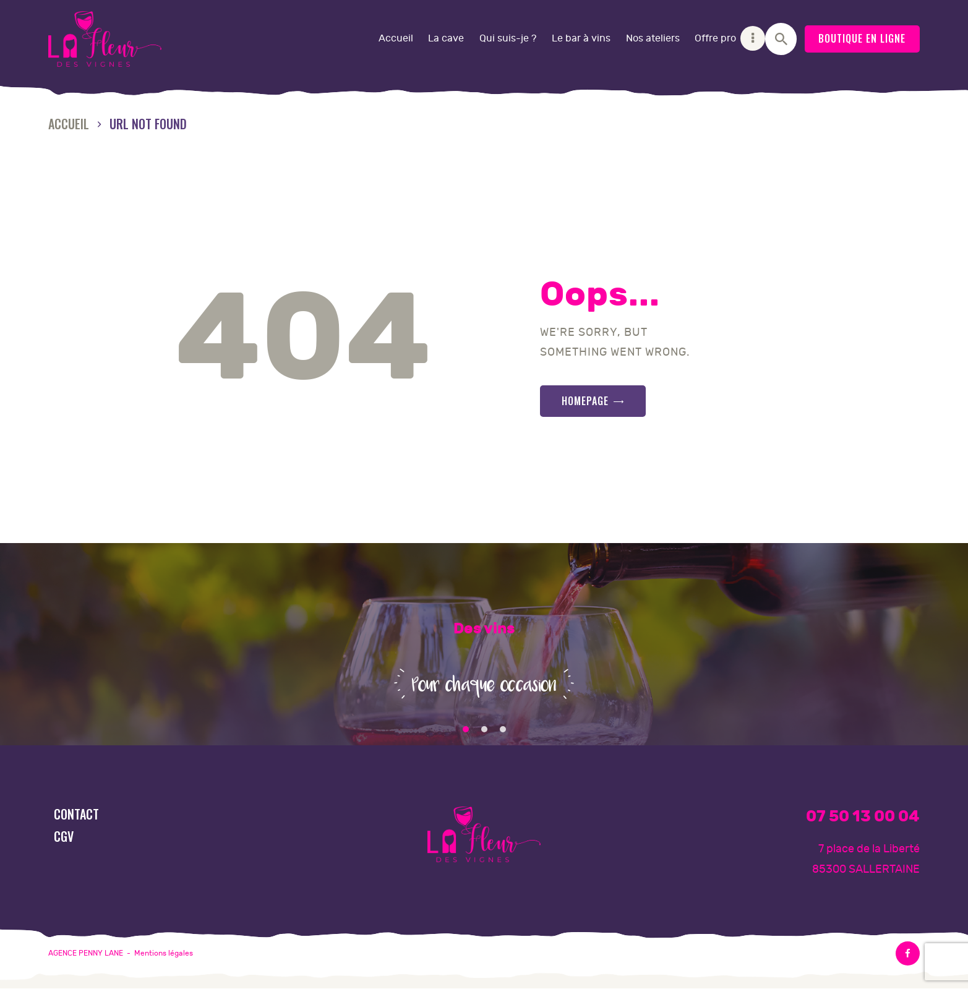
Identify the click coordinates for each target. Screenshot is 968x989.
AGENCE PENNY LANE (85, 953)
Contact (76, 814)
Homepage (585, 400)
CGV (64, 836)
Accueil (68, 124)
